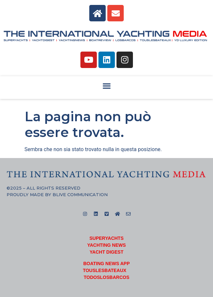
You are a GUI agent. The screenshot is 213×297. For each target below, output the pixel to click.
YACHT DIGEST (106, 252)
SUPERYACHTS (107, 238)
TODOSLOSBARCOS (106, 277)
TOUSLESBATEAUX (104, 270)
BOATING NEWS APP (106, 263)
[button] (106, 86)
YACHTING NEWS (106, 245)
